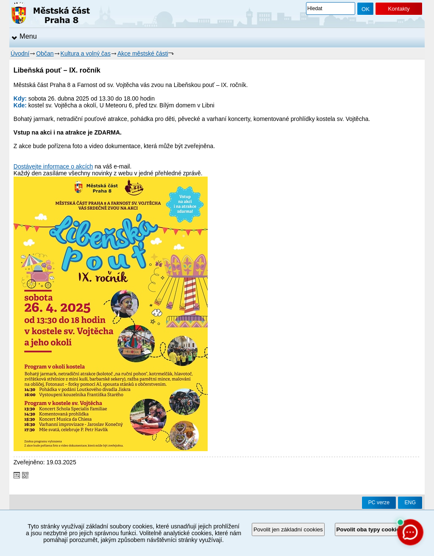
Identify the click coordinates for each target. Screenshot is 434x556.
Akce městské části (142, 53)
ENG (410, 502)
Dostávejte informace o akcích (53, 166)
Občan (44, 53)
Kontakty (398, 9)
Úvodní (20, 53)
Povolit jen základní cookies (288, 529)
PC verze (378, 502)
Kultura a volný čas (86, 53)
